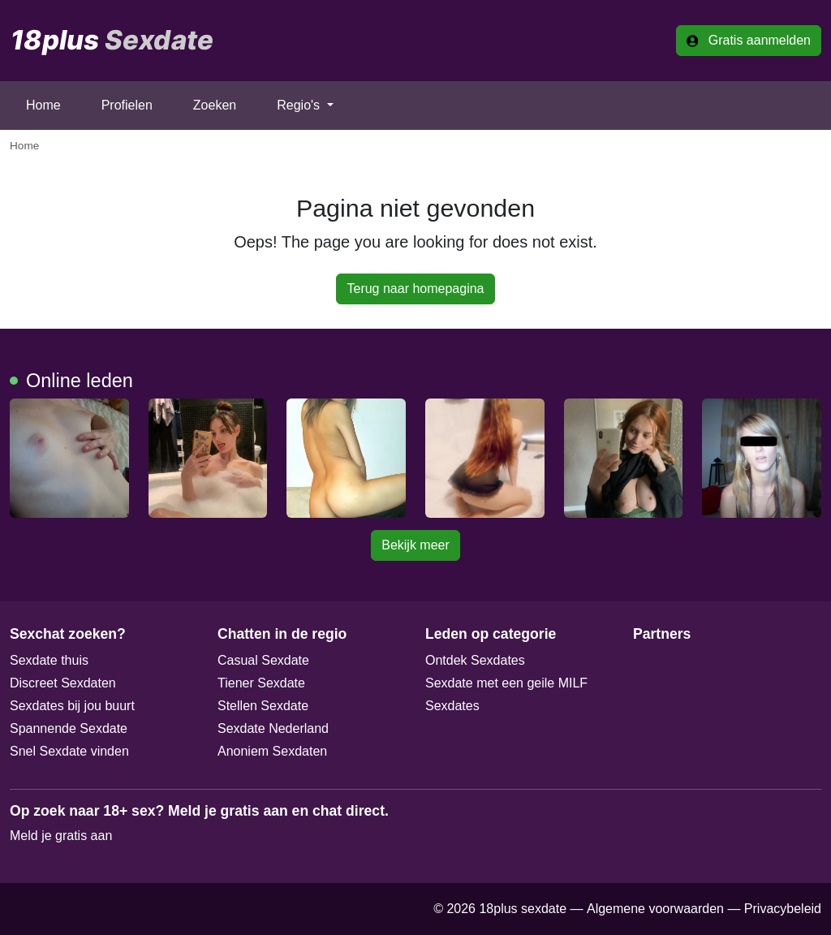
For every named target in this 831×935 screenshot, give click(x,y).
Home (43, 105)
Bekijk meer (415, 545)
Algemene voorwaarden (655, 909)
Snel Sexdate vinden (69, 751)
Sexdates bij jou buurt (72, 706)
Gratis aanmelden (749, 40)
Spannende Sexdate (68, 728)
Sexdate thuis (49, 660)
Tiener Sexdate (261, 683)
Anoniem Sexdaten (272, 751)
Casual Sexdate (263, 660)
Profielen (127, 105)
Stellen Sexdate (262, 706)
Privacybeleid (782, 909)
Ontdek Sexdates (475, 660)
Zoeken (214, 105)
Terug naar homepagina (415, 288)
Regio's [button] (300, 105)
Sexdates (452, 706)
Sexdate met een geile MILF (506, 683)
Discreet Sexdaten (63, 683)
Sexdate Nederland (273, 728)
